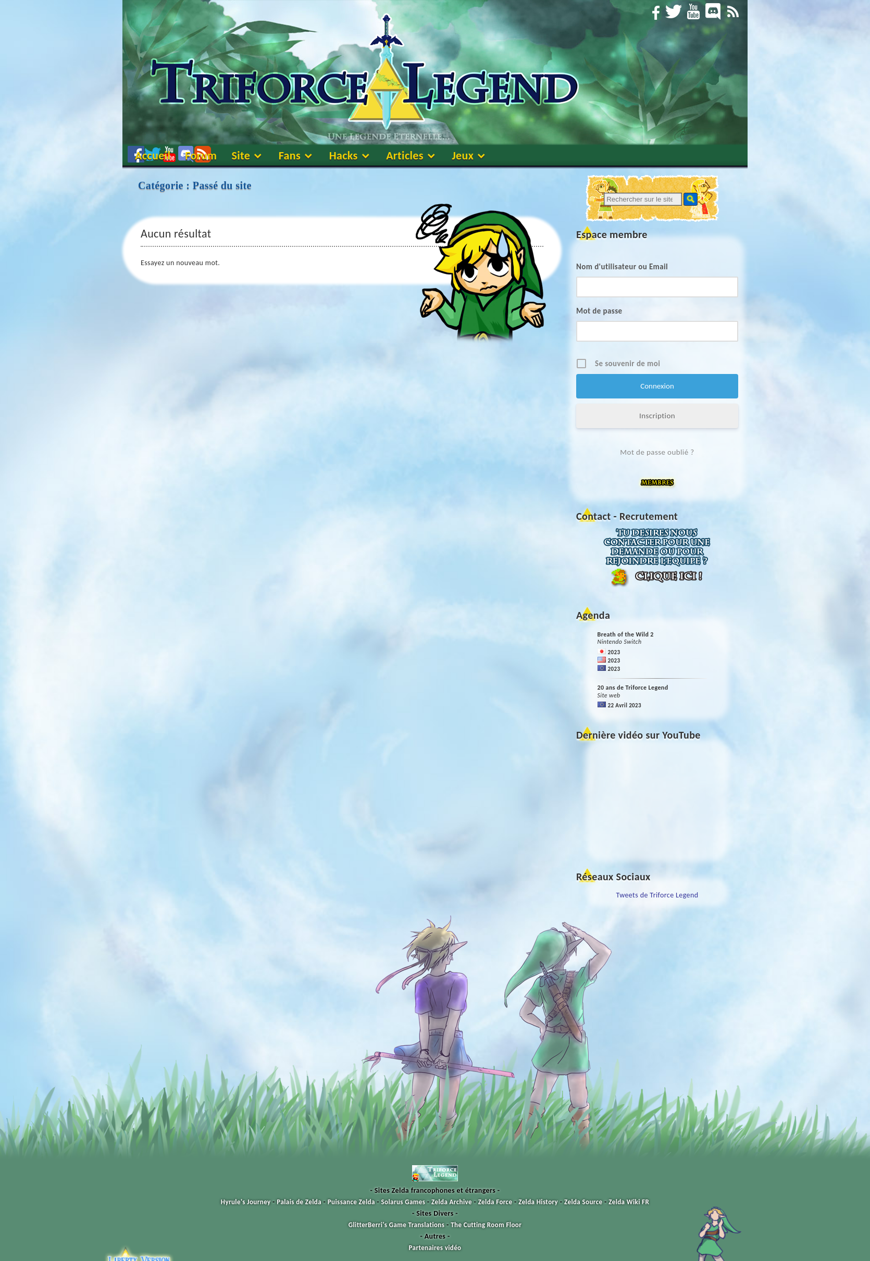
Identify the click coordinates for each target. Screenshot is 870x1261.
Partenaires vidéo (435, 1248)
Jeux (463, 155)
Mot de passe (599, 311)
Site (240, 155)
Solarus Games (403, 1202)
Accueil (152, 155)
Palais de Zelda (299, 1202)
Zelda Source (583, 1202)
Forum (201, 155)
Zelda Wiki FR (628, 1202)
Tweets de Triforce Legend (657, 895)
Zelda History (538, 1202)
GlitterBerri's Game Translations (397, 1225)
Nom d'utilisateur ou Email (622, 266)
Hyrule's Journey (246, 1202)
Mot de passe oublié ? (657, 452)
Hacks (343, 155)
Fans (290, 155)
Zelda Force (495, 1202)
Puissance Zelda (351, 1202)
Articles (405, 155)
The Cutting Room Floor (486, 1225)
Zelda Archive (451, 1202)
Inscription (657, 415)
